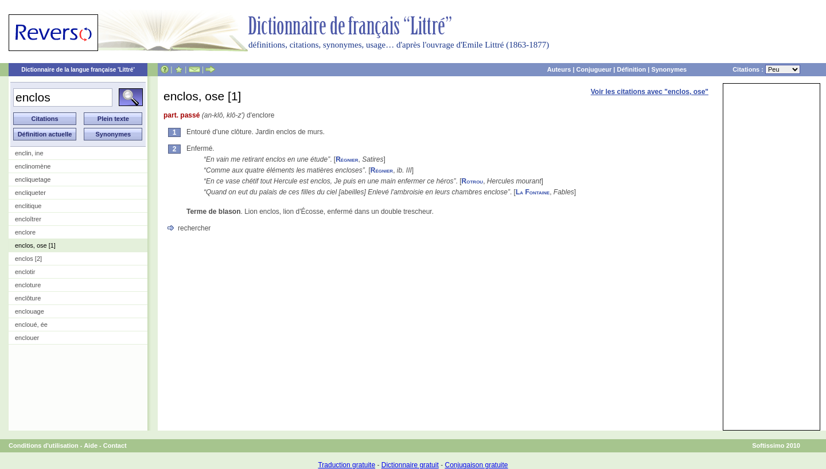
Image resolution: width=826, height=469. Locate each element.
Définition (631, 69)
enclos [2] (28, 258)
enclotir (25, 271)
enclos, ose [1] (35, 245)
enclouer (27, 337)
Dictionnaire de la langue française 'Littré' (78, 70)
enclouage (29, 311)
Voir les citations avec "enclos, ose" (649, 92)
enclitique (28, 205)
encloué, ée (31, 324)
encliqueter (30, 192)
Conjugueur (594, 69)
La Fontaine (533, 192)
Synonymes (669, 69)
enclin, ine (29, 153)
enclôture (28, 298)
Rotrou (473, 181)
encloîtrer (28, 219)
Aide (91, 445)
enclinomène (32, 166)
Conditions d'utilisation (44, 445)
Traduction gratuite (346, 465)
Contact (115, 445)
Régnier (347, 159)
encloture (28, 285)
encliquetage (32, 179)
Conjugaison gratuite (476, 465)
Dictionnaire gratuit (410, 465)
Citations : (766, 69)
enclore (25, 232)
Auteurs (559, 69)
